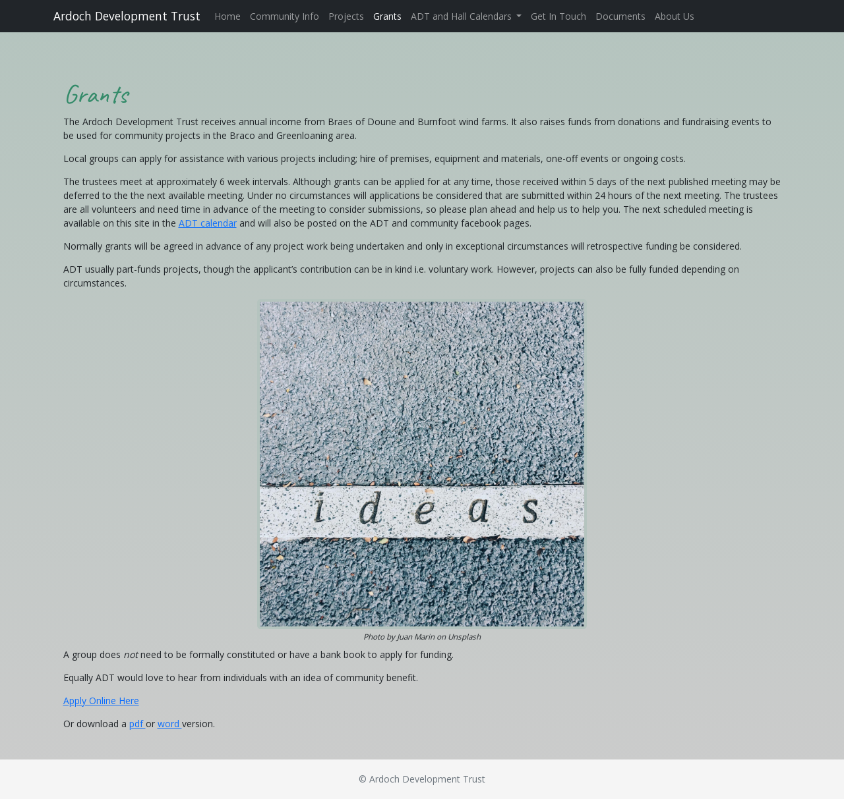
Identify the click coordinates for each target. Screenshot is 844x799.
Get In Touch (558, 16)
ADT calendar (208, 223)
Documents (620, 16)
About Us (674, 16)
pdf (137, 723)
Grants (387, 16)
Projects (346, 16)
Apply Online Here (101, 700)
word (170, 723)
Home (227, 16)
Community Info (284, 16)
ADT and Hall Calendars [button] (462, 16)
